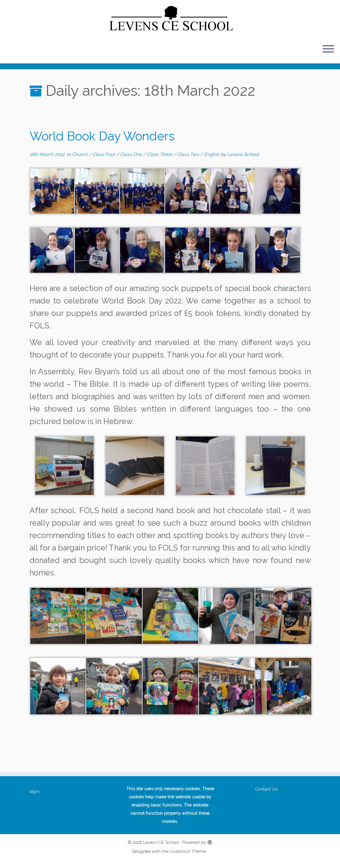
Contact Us (266, 789)
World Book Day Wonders (102, 136)
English (212, 154)
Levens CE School (161, 842)
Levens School (243, 154)
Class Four (104, 154)
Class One (131, 154)
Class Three (160, 154)
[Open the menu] (328, 49)
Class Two (188, 154)
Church (80, 154)
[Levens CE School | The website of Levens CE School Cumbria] (170, 18)
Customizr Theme (188, 851)
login (35, 791)
